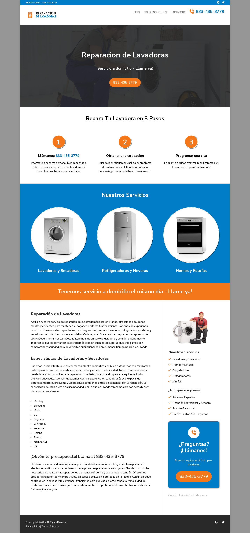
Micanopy (201, 495)
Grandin (172, 495)
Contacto (178, 12)
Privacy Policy (32, 526)
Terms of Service (50, 526)
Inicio (136, 12)
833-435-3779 (49, 2)
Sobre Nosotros (155, 12)
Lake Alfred (186, 495)
